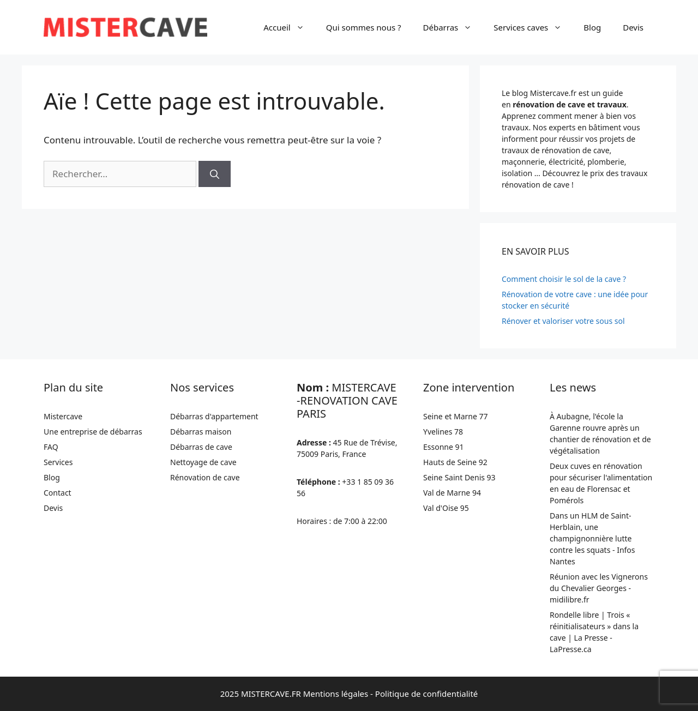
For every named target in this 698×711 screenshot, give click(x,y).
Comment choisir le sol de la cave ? (564, 279)
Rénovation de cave (205, 477)
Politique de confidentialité (426, 693)
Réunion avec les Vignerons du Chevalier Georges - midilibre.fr (599, 588)
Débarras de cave (201, 447)
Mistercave (63, 416)
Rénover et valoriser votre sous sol (563, 321)
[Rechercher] (214, 174)
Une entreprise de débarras (93, 431)
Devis (633, 27)
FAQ (51, 447)
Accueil (289, 27)
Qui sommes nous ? (363, 27)
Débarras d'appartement (214, 416)
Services (58, 462)
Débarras (453, 27)
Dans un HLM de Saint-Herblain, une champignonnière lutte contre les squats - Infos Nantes (592, 538)
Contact (57, 492)
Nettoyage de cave (203, 462)
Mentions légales (336, 693)
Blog (592, 27)
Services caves (533, 27)
